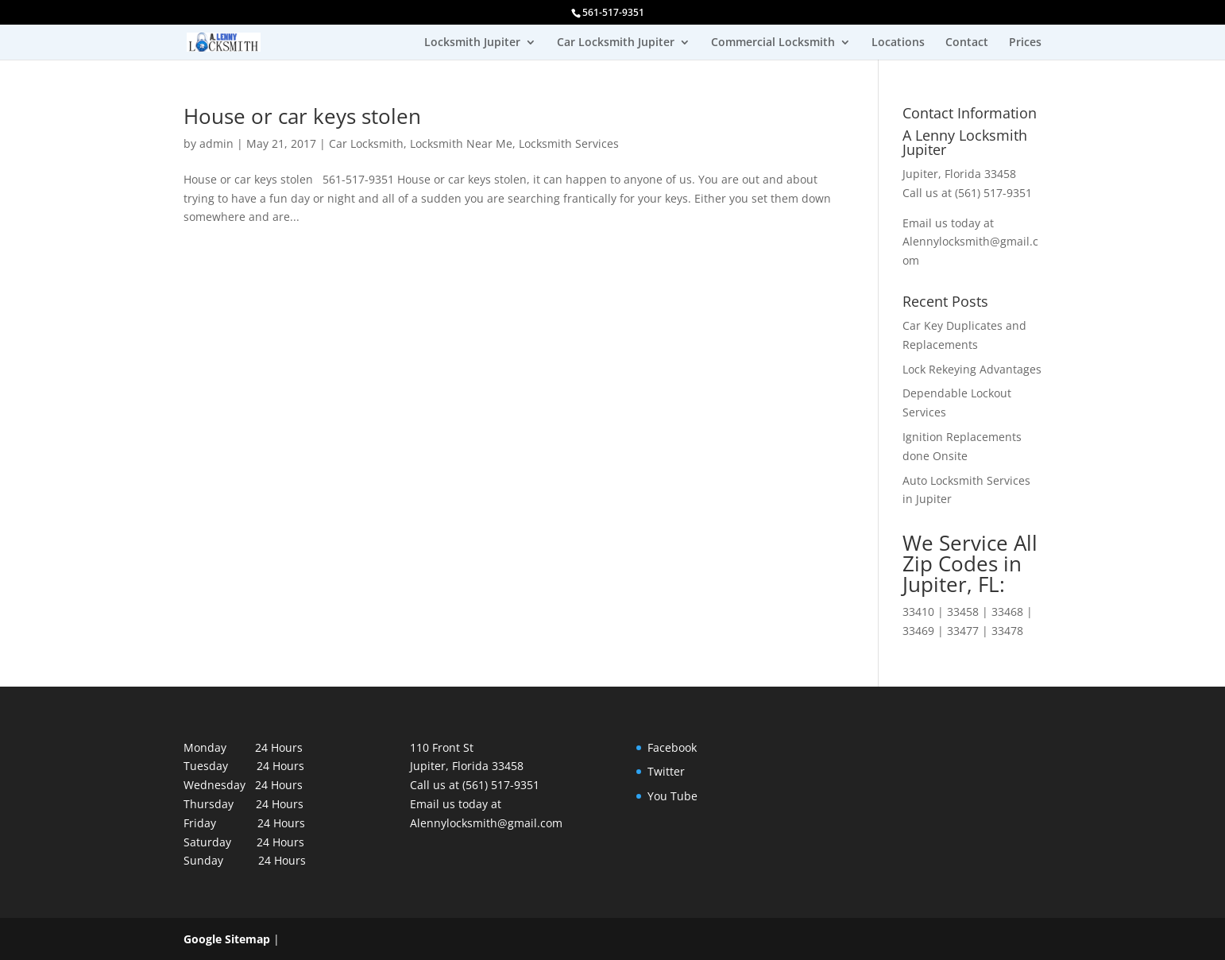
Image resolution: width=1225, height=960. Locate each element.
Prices (1025, 43)
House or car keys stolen (302, 116)
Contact (966, 43)
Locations (898, 43)
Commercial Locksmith (773, 43)
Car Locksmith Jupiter (615, 43)
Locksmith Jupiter (472, 43)
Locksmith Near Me (461, 143)
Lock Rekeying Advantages (971, 369)
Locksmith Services (569, 143)
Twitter (666, 771)
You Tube (672, 795)
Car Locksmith (366, 143)
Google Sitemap (227, 938)
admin (216, 143)
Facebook (672, 747)
